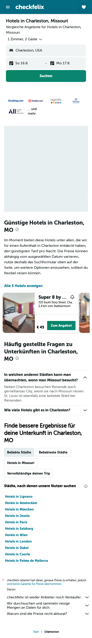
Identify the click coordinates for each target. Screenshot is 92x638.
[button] (8, 7)
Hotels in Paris (16, 522)
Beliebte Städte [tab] (19, 452)
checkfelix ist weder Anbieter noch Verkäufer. (48, 597)
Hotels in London (18, 541)
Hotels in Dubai (17, 548)
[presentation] (17, 229)
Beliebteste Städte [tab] (53, 452)
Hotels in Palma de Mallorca (26, 560)
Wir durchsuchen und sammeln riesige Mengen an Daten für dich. (48, 605)
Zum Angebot (61, 325)
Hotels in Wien (16, 535)
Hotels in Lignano (18, 496)
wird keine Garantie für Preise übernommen (34, 584)
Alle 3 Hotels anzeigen (23, 286)
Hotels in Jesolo (17, 516)
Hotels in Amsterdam (21, 503)
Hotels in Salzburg (19, 528)
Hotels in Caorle (17, 554)
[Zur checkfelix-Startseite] (30, 7)
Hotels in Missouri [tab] (20, 463)
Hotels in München (19, 509)
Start (36, 631)
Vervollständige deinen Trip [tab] (28, 473)
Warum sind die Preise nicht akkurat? (48, 613)
